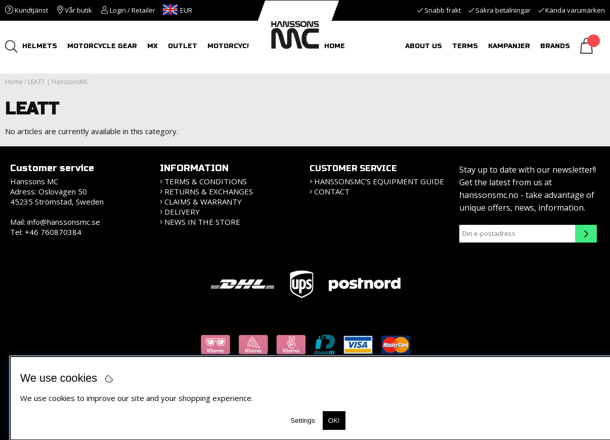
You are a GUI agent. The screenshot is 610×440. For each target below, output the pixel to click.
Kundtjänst (26, 10)
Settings (302, 420)
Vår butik (74, 10)
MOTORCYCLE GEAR (103, 46)
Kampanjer (509, 46)
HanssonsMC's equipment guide (379, 181)
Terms (465, 46)
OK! (334, 420)
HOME (335, 46)
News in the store (202, 222)
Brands (555, 46)
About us (423, 46)
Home (14, 81)
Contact (332, 191)
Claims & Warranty (203, 201)
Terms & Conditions (205, 181)
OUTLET (183, 46)
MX (153, 46)
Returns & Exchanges (208, 191)
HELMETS (40, 46)
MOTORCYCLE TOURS (246, 46)
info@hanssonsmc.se (63, 222)
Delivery (182, 212)
